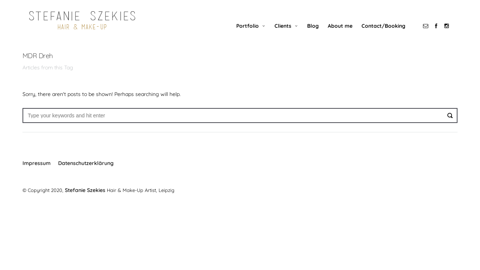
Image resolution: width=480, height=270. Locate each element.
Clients (288, 32)
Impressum (36, 170)
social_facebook (441, 32)
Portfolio (253, 32)
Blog (318, 32)
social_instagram (452, 32)
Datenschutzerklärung (86, 170)
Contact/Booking (389, 32)
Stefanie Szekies (84, 197)
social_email (431, 32)
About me (345, 32)
